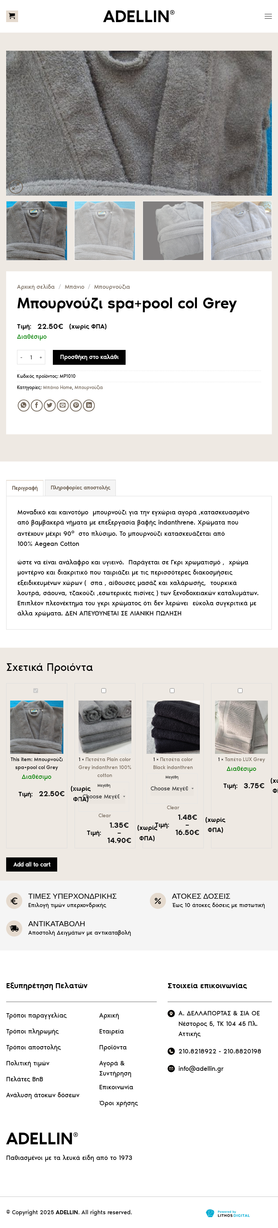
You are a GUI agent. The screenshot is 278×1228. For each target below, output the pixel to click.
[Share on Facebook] (37, 406)
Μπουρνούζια (112, 286)
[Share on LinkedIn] (89, 406)
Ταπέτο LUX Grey (245, 759)
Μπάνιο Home (57, 387)
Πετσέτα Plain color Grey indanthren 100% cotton (105, 767)
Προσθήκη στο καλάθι (89, 357)
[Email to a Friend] (63, 406)
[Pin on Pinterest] (76, 406)
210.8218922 (197, 1051)
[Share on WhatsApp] (24, 406)
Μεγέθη (103, 786)
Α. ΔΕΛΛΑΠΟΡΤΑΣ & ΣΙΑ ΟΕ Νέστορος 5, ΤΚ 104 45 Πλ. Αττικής (219, 1023)
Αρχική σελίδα (36, 286)
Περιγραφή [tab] (25, 488)
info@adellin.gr (201, 1069)
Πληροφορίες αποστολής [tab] (80, 488)
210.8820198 (242, 1051)
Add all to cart (31, 864)
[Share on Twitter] (50, 406)
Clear (104, 816)
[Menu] (268, 16)
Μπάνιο (74, 286)
